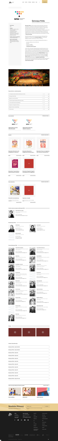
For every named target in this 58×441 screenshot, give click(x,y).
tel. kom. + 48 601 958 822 (18, 293)
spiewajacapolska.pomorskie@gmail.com (42, 277)
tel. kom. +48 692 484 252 (18, 300)
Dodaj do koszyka (18, 155)
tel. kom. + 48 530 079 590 (40, 301)
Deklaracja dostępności (45, 418)
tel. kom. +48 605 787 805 (18, 309)
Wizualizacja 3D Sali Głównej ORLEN (36, 429)
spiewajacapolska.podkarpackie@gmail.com (43, 269)
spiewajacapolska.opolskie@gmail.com (42, 293)
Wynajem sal (35, 418)
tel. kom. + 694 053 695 (18, 268)
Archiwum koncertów (44, 413)
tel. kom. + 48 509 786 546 (40, 276)
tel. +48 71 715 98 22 (17, 236)
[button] (49, 391)
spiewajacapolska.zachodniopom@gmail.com (21, 294)
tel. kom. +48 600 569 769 (40, 292)
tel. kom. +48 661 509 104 (18, 237)
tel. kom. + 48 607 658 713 (40, 251)
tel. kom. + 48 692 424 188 (18, 277)
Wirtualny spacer (36, 427)
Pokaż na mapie (16, 417)
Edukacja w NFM (45, 385)
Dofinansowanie (44, 422)
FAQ (42, 420)
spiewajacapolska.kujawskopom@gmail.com (43, 252)
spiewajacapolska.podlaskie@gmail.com (20, 278)
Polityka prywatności (44, 425)
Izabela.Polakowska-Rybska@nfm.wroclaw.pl (21, 215)
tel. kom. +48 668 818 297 (18, 214)
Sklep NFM (35, 413)
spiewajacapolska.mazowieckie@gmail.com (21, 269)
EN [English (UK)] (48, 439)
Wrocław (43, 427)
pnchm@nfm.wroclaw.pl (18, 238)
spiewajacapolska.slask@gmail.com (41, 309)
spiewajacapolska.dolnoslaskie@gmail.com (21, 252)
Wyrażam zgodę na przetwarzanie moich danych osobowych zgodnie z (34, 408)
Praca (34, 422)
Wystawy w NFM (44, 429)
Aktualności (35, 425)
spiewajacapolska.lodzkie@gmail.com (20, 301)
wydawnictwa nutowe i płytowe (31, 46)
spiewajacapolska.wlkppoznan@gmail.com (21, 310)
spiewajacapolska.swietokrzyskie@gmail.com (43, 302)
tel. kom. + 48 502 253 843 (40, 268)
